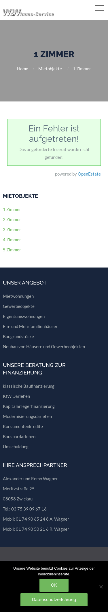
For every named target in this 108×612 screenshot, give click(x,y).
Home (22, 68)
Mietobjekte (50, 68)
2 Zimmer (12, 219)
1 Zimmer (12, 209)
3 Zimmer (12, 229)
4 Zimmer (12, 239)
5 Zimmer (12, 249)
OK (54, 585)
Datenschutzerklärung (54, 599)
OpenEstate (89, 173)
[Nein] (101, 587)
